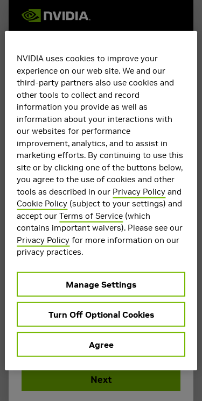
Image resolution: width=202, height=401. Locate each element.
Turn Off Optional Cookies (101, 314)
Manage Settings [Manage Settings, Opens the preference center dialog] (101, 283)
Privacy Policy (139, 191)
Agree (101, 344)
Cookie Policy (42, 203)
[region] (101, 200)
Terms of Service (91, 215)
